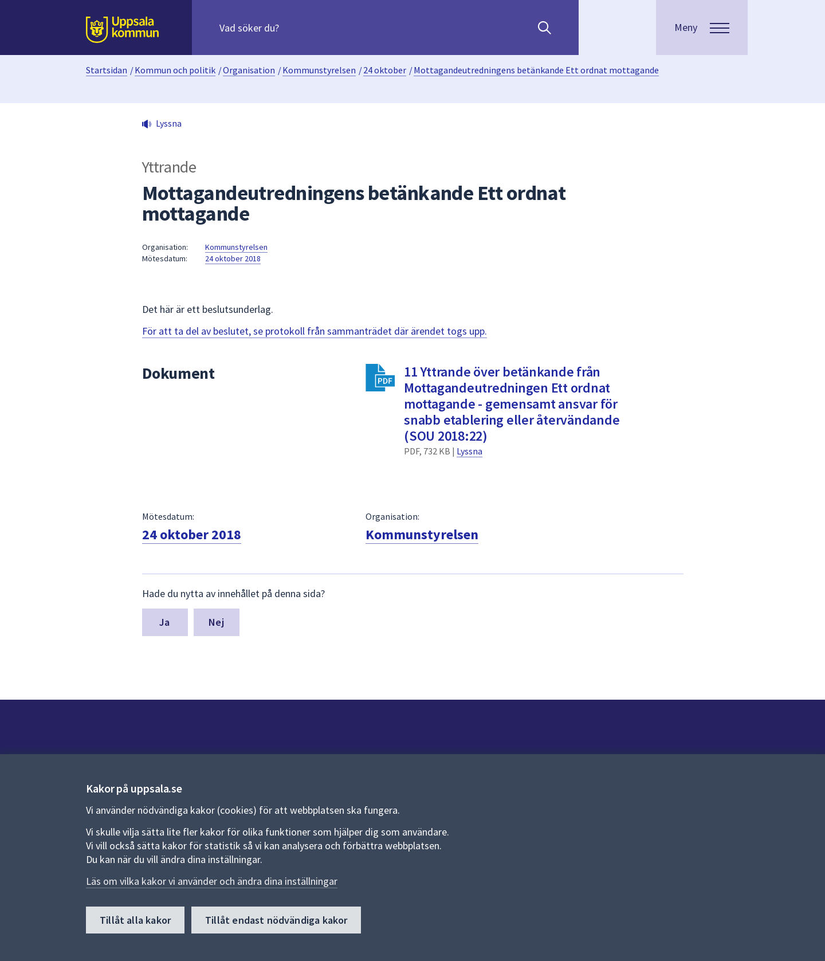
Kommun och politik (175, 70)
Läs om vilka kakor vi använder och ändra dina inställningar (211, 881)
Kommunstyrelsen (319, 70)
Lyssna (469, 451)
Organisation (249, 70)
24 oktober (384, 70)
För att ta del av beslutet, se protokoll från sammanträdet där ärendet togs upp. (314, 331)
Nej (216, 622)
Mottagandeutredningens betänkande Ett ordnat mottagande (536, 70)
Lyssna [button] (169, 123)
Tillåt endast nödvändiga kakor (276, 920)
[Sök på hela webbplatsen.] (293, 27)
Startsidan (106, 70)
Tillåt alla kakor (135, 920)
